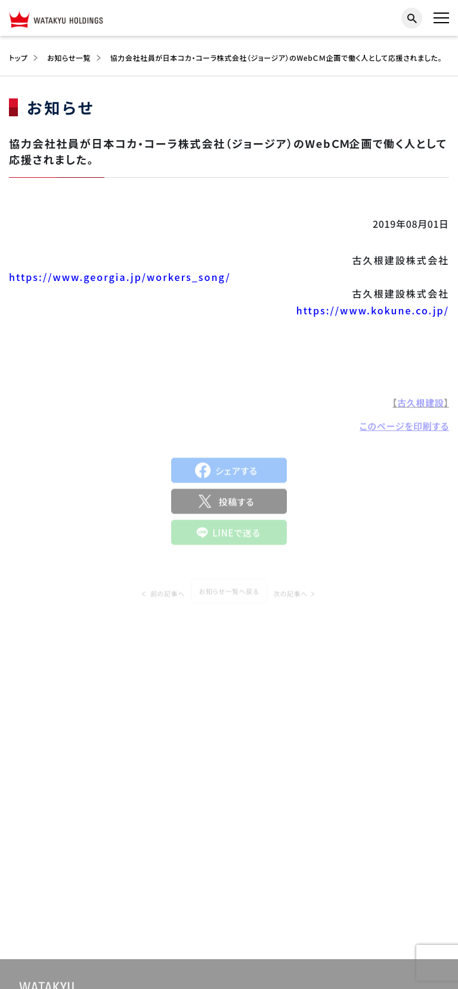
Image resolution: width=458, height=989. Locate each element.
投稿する (236, 504)
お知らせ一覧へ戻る (229, 597)
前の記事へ (167, 599)
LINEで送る (236, 535)
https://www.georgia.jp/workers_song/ (120, 277)
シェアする (236, 473)
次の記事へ (290, 599)
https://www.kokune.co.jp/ (372, 310)
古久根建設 (420, 406)
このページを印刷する (404, 429)
